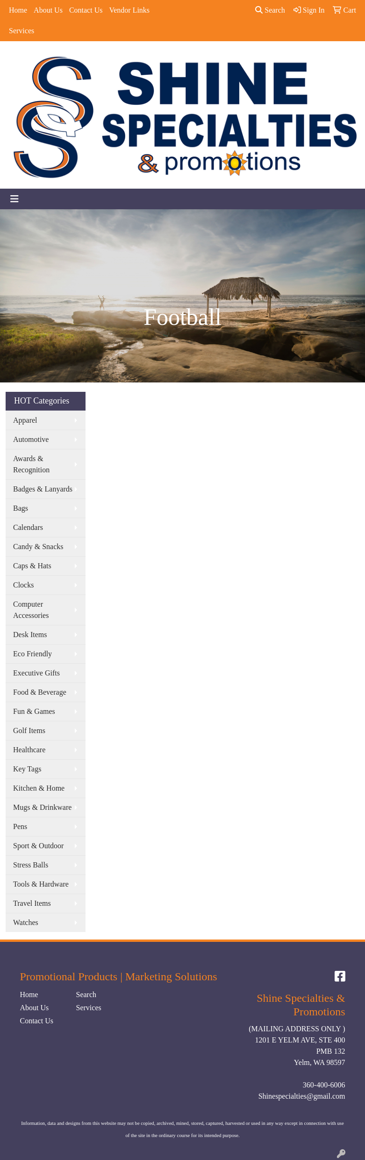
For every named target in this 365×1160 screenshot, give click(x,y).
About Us (48, 10)
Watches (25, 922)
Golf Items (29, 730)
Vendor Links (129, 10)
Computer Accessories (31, 609)
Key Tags (27, 769)
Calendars (28, 527)
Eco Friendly (32, 654)
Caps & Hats (32, 566)
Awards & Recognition (31, 464)
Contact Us (86, 10)
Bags (20, 508)
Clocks (23, 585)
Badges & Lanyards (42, 489)
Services (21, 31)
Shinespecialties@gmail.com (301, 1096)
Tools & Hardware (41, 884)
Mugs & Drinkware (42, 807)
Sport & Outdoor (38, 846)
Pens (20, 826)
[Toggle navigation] (14, 199)
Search (270, 10)
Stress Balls (30, 865)
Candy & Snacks (38, 547)
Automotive (31, 439)
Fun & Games (34, 711)
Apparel (25, 420)
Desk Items (30, 635)
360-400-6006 (324, 1085)
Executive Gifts (36, 673)
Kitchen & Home (38, 788)
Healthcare (29, 750)
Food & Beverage (39, 692)
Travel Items (32, 903)
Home (18, 10)
